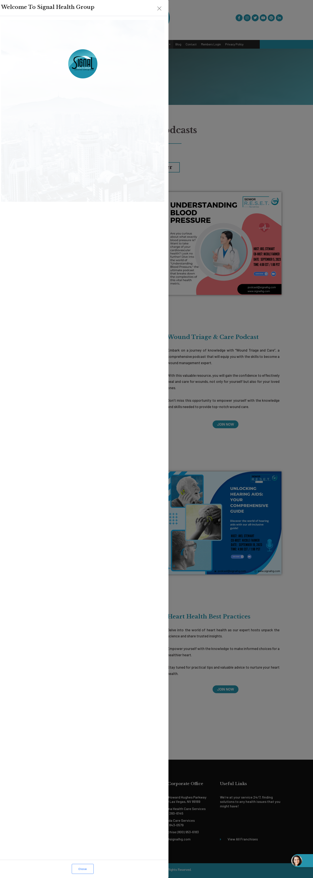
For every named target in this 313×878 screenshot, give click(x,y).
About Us (76, 44)
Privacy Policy (234, 44)
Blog (178, 44)
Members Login (211, 44)
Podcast (163, 44)
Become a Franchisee (137, 44)
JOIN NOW (93, 282)
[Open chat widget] (302, 860)
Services (94, 44)
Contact (191, 44)
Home (61, 44)
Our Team (112, 44)
